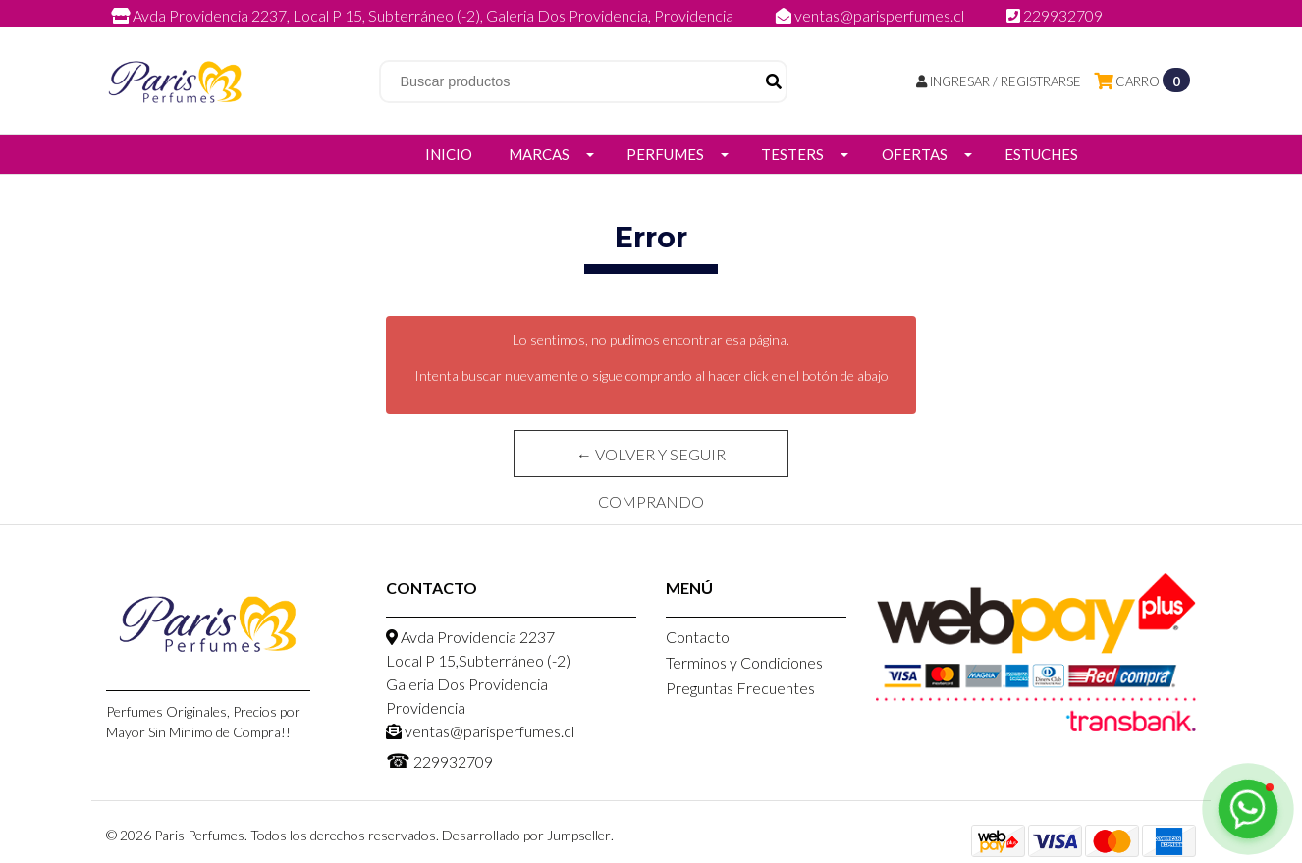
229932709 (1054, 15)
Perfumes (665, 154)
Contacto (698, 636)
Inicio (448, 154)
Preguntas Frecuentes (740, 687)
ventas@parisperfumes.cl (871, 15)
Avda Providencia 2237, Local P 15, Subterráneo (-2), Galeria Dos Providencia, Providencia (423, 15)
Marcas (539, 154)
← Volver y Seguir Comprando (651, 461)
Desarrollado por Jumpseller (526, 835)
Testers (792, 154)
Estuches (1041, 154)
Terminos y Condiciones (744, 662)
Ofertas (915, 154)
